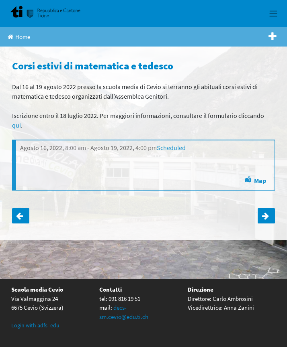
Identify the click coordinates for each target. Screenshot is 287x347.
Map (260, 181)
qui (16, 125)
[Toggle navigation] (273, 14)
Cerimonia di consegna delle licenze (266, 215)
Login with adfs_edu (35, 325)
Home (19, 37)
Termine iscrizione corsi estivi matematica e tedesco (20, 215)
